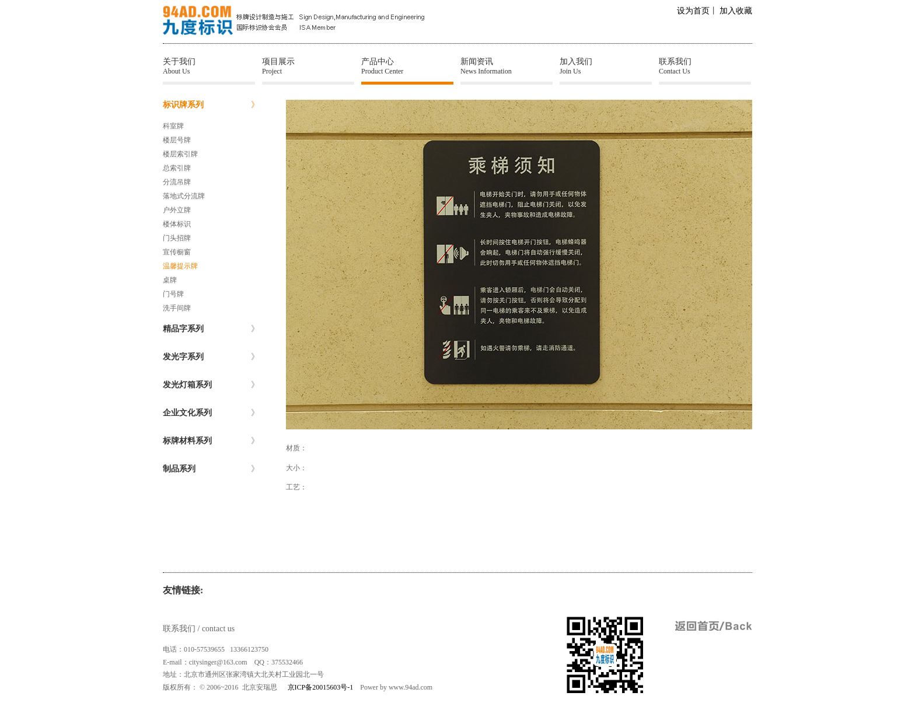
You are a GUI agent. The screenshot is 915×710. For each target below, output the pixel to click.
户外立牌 (177, 210)
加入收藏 (736, 10)
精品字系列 (211, 329)
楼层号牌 (177, 140)
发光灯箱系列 (211, 385)
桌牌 (170, 280)
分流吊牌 (177, 182)
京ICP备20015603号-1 (321, 687)
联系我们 (705, 66)
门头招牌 (177, 238)
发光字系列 (211, 357)
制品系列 (211, 469)
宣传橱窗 (177, 252)
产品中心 (407, 66)
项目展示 (308, 66)
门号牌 (173, 294)
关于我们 (209, 66)
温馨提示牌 (180, 266)
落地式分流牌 (184, 196)
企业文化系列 (211, 413)
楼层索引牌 (180, 154)
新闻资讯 (506, 66)
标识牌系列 (211, 105)
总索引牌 (177, 168)
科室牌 (173, 126)
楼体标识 (177, 224)
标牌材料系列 (211, 441)
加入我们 (606, 66)
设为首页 (693, 10)
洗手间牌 (177, 308)
